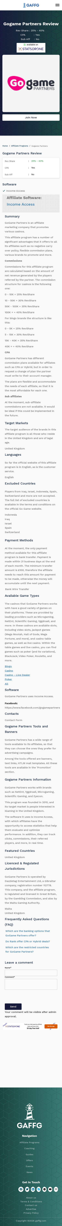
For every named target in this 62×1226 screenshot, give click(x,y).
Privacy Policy (31, 1213)
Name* (8, 968)
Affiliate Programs (19, 146)
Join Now (31, 117)
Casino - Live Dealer (17, 674)
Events (29, 1166)
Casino (9, 670)
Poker (8, 679)
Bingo (8, 666)
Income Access (21, 204)
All (6, 683)
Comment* (10, 977)
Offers (29, 1160)
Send (13, 1006)
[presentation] (29, 997)
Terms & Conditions (31, 1201)
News (29, 1172)
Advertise (31, 1209)
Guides (29, 1154)
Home (5, 146)
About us (31, 1197)
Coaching (29, 1148)
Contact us (31, 1205)
